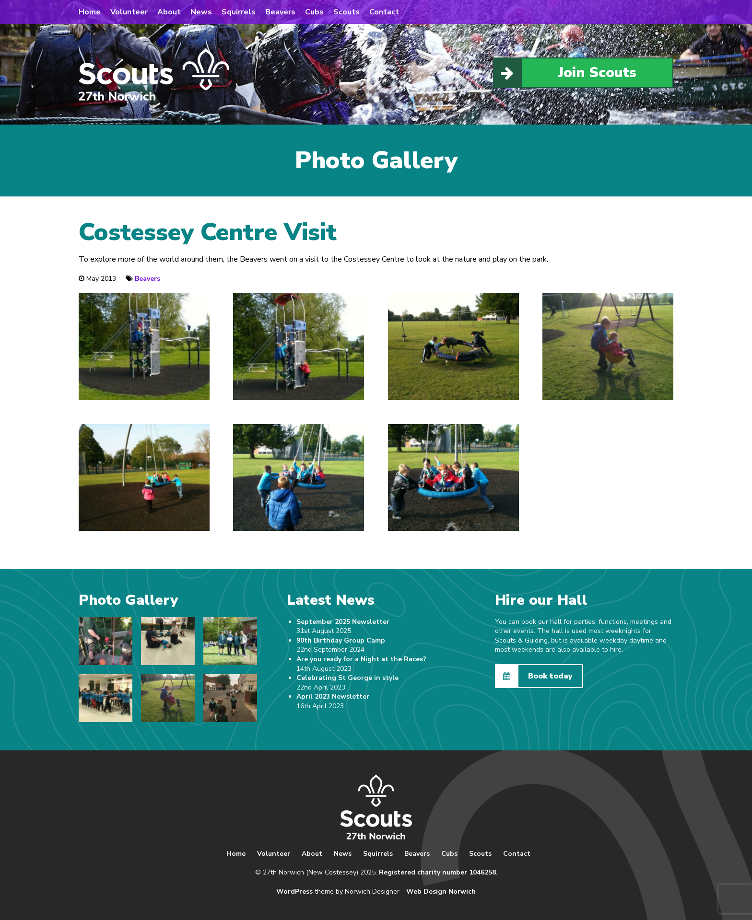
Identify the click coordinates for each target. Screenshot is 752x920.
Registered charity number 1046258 (437, 872)
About (169, 12)
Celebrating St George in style (347, 677)
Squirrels (239, 12)
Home (90, 12)
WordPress (294, 891)
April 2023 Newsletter (332, 696)
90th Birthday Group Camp (340, 640)
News (201, 12)
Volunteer (129, 12)
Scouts (346, 12)
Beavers (280, 12)
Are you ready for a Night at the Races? (361, 659)
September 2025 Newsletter (342, 621)
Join (565, 72)
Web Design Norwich (441, 891)
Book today (534, 676)
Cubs (314, 12)
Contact (384, 12)
